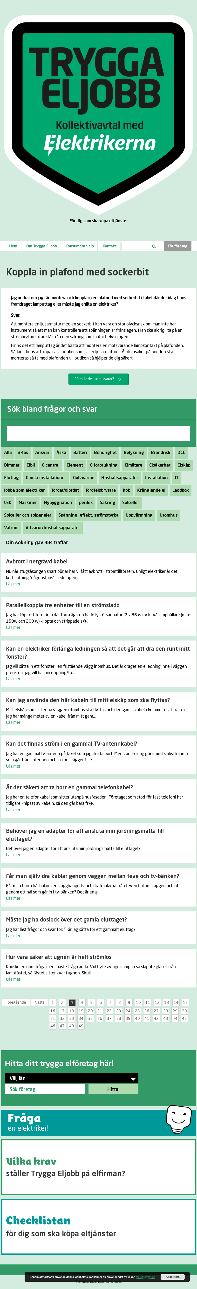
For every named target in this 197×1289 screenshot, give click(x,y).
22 (109, 1011)
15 (185, 1003)
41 (146, 1019)
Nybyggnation (56, 503)
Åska (60, 453)
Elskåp (182, 465)
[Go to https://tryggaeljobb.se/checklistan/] (98, 1226)
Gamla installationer (44, 478)
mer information (145, 1277)
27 (156, 1011)
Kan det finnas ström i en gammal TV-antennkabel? (71, 744)
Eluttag (10, 478)
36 (99, 1019)
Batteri (79, 453)
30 (184, 1011)
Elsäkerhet (158, 465)
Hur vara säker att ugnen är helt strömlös (59, 957)
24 (128, 1011)
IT (175, 478)
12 (157, 1003)
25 (137, 1011)
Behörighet (104, 453)
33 (71, 1019)
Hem (13, 246)
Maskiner (26, 503)
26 (146, 1011)
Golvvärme (82, 478)
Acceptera (173, 1277)
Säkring (106, 503)
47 (62, 1026)
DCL (180, 453)
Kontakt (109, 246)
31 (52, 1019)
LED (6, 503)
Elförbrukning (102, 465)
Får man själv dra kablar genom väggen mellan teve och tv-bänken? (92, 876)
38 (118, 1019)
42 (156, 1019)
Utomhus (167, 515)
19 (81, 1011)
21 (99, 1011)
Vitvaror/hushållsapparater (51, 528)
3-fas (21, 453)
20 (90, 1011)
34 (81, 1019)
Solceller (129, 503)
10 (138, 1003)
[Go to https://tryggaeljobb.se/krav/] (98, 1167)
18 (71, 1011)
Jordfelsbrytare (99, 490)
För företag (177, 246)
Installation (155, 478)
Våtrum (10, 528)
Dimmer (10, 465)
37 (109, 1019)
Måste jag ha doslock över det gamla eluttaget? (66, 920)
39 (128, 1019)
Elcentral (49, 465)
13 (166, 1003)
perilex (84, 503)
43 (165, 1019)
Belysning (132, 453)
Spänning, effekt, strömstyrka (87, 515)
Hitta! (113, 1089)
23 (118, 1011)
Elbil (29, 465)
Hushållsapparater (118, 478)
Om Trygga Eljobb (41, 246)
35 (90, 1019)
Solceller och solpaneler (26, 515)
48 (71, 1026)
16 (52, 1011)
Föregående (16, 1002)
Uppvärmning (138, 515)
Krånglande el (150, 490)
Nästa (39, 1002)
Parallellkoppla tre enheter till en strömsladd (63, 605)
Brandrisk (159, 453)
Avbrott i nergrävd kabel (37, 562)
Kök (125, 490)
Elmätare (132, 465)
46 (52, 1026)
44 (175, 1019)
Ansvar (41, 453)
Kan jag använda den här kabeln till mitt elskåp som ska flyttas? (88, 700)
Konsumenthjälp (80, 246)
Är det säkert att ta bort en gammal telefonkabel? (69, 788)
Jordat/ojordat (64, 490)
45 (184, 1019)
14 (176, 1003)
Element (73, 465)
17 (62, 1011)
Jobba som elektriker (23, 490)
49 (81, 1026)
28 (165, 1011)
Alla (8, 453)
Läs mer (13, 584)
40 (137, 1019)
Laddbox (179, 490)
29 (175, 1011)
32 (62, 1019)
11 (147, 1003)
